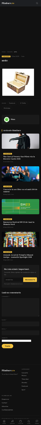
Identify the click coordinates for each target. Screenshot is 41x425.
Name (4, 320)
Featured (25, 386)
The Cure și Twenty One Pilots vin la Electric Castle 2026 (19, 158)
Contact (4, 403)
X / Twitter (23, 103)
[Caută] (37, 3)
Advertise (5, 406)
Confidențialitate (7, 410)
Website (4, 338)
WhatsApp (7, 108)
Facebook (12, 103)
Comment (6, 296)
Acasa (3, 51)
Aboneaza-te (30, 280)
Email (4, 329)
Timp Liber (25, 379)
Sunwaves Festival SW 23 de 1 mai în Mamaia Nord (18, 223)
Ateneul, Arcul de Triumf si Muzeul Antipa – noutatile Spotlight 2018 (18, 256)
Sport (23, 390)
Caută (28, 422)
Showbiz (24, 382)
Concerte (9, 51)
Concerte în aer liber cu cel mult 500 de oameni (20, 190)
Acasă (4, 422)
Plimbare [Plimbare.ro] (8, 3)
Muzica (24, 375)
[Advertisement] (20, 27)
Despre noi (5, 399)
